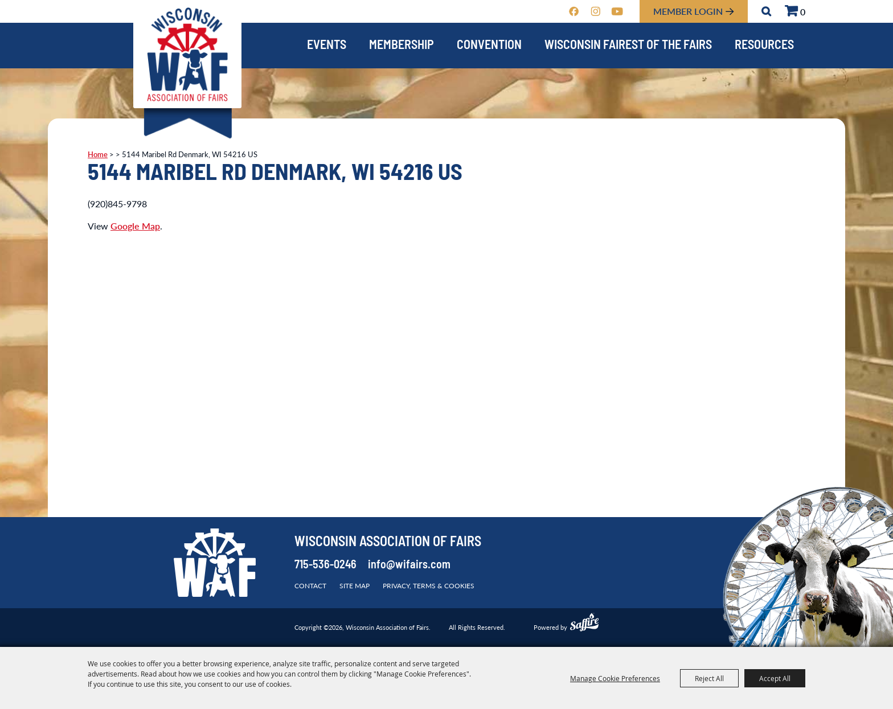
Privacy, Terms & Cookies (428, 586)
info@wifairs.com (409, 565)
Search (766, 11)
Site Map (354, 586)
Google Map (135, 225)
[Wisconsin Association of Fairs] (187, 54)
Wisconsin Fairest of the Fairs (628, 45)
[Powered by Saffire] (584, 623)
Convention (489, 45)
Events (326, 45)
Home (98, 154)
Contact (310, 586)
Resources (764, 45)
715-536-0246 (325, 565)
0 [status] (802, 11)
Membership (401, 45)
